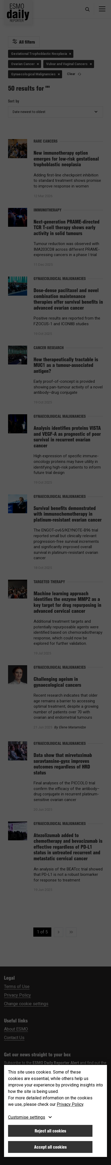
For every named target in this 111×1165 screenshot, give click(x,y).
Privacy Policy (70, 1104)
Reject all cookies (50, 1131)
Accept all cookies (50, 1147)
